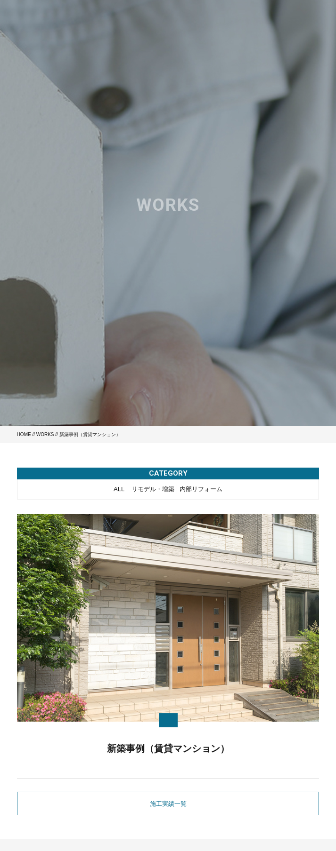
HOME (24, 434)
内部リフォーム (201, 490)
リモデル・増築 (152, 490)
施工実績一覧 (168, 803)
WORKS (45, 434)
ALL (119, 490)
